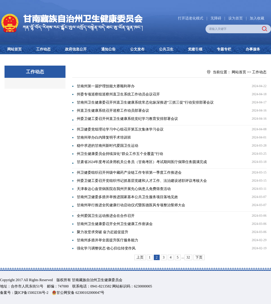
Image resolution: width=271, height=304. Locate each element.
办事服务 (253, 49)
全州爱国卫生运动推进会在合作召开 (106, 216)
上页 (140, 257)
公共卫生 (166, 49)
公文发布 (137, 49)
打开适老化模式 (190, 18)
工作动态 (43, 49)
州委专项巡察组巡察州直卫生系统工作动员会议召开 (118, 94)
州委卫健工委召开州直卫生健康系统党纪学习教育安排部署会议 (127, 119)
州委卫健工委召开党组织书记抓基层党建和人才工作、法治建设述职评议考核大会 (142, 181)
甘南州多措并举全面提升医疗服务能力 (107, 240)
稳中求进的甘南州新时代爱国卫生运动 (107, 145)
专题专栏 (224, 49)
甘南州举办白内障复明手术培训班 (104, 137)
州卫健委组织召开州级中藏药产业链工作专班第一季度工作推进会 (129, 172)
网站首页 (14, 49)
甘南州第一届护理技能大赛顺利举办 (106, 86)
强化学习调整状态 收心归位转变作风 (106, 248)
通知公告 (108, 49)
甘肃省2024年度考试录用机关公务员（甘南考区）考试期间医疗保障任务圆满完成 (142, 162)
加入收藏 (257, 18)
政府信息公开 (76, 49)
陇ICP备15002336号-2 (31, 292)
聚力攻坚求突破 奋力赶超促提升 (102, 232)
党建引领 (195, 49)
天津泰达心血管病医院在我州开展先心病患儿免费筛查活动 (124, 189)
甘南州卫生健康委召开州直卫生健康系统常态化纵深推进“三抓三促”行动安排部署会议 (145, 102)
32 (188, 257)
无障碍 (215, 18)
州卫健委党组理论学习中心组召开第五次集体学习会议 (120, 129)
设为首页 (235, 18)
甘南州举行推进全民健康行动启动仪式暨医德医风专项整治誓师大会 (131, 205)
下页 (199, 257)
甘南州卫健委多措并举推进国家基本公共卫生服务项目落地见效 (127, 197)
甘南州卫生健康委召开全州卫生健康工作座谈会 (115, 224)
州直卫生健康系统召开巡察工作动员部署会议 (113, 110)
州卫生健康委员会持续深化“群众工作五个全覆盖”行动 (120, 154)
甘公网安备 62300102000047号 (78, 292)
